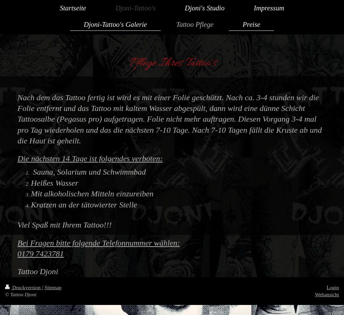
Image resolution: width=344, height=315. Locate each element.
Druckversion (23, 287)
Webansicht (327, 294)
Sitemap (53, 287)
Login (333, 287)
